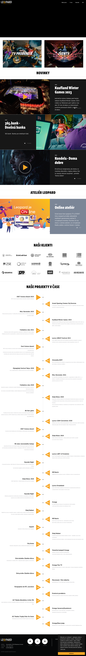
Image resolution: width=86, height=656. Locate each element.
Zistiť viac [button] (62, 649)
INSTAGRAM (37, 645)
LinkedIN (45, 645)
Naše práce (64, 2)
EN (83, 2)
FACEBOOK (30, 645)
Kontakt (77, 2)
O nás (71, 2)
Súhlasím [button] (71, 653)
